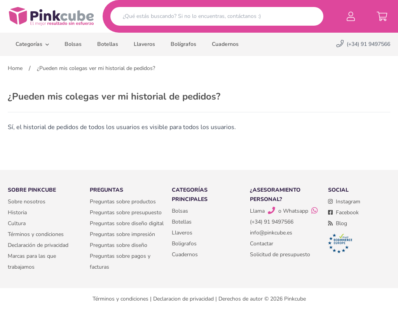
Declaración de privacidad (38, 245)
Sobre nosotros (26, 201)
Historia (17, 212)
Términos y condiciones (36, 234)
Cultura (17, 223)
